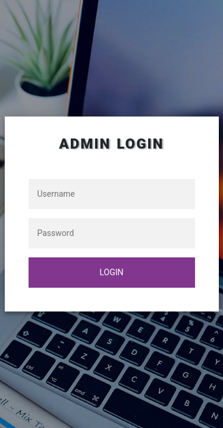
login (111, 272)
